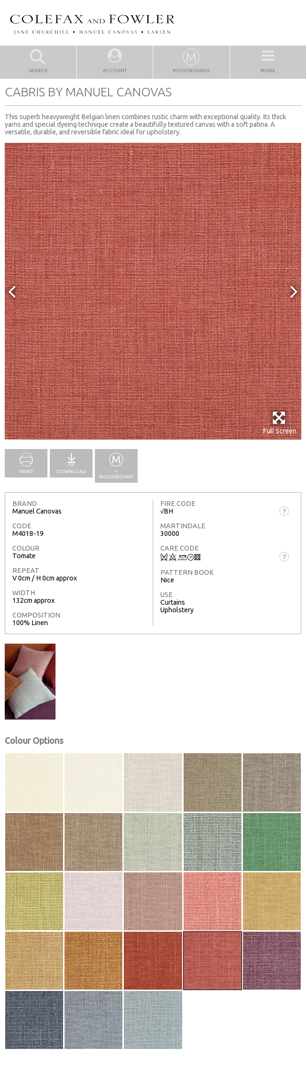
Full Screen (280, 423)
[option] (153, 291)
